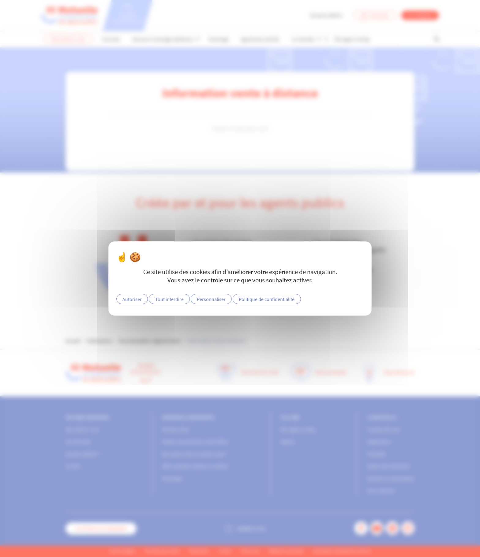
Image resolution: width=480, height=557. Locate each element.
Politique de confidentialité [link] (266, 299)
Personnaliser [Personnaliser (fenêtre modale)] (211, 299)
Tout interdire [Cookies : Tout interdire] (169, 299)
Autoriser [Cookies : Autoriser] (132, 299)
